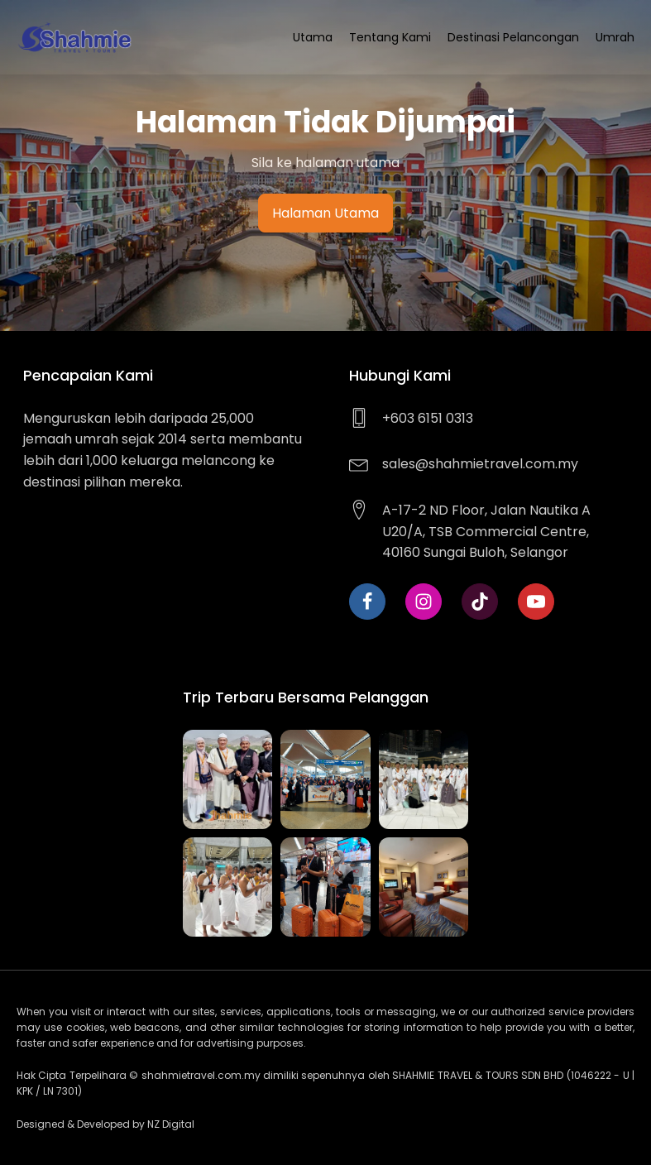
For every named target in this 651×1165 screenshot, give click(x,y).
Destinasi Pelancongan (513, 37)
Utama (313, 37)
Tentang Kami (390, 37)
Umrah (615, 37)
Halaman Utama (325, 213)
